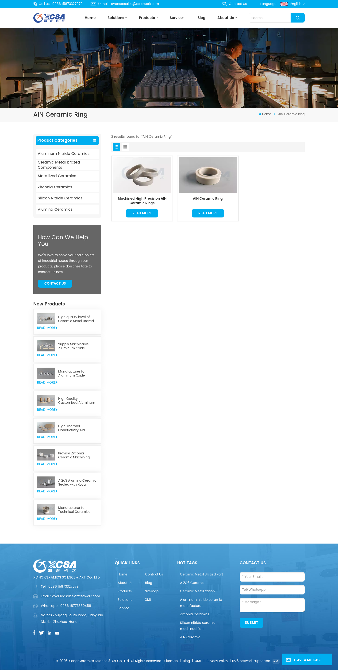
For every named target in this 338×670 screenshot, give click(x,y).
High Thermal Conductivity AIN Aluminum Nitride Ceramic (72, 428)
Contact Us (235, 4)
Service (176, 18)
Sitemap (151, 591)
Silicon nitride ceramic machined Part (197, 626)
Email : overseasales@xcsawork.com (70, 596)
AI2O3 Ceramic (192, 583)
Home (90, 18)
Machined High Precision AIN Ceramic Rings (142, 201)
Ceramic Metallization (197, 591)
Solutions (116, 18)
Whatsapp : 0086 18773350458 (66, 606)
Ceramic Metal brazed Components (59, 165)
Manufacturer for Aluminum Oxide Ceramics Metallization (76, 373)
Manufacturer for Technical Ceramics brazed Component (74, 510)
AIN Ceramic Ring (208, 199)
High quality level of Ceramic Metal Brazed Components (76, 319)
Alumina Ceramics (55, 209)
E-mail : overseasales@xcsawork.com (125, 4)
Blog (201, 18)
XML (148, 599)
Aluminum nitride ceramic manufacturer (201, 603)
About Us (225, 18)
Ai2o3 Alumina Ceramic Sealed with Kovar (77, 483)
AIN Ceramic (190, 637)
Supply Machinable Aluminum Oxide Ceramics (73, 346)
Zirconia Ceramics (55, 187)
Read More (142, 213)
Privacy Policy (217, 661)
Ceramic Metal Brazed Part (201, 574)
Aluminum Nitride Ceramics (63, 154)
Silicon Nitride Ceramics (60, 198)
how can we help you (63, 241)
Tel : (60, 586)
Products (147, 18)
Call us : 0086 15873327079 (58, 4)
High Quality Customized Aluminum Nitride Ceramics (76, 401)
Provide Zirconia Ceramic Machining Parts (74, 455)
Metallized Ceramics (57, 176)
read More (47, 328)
